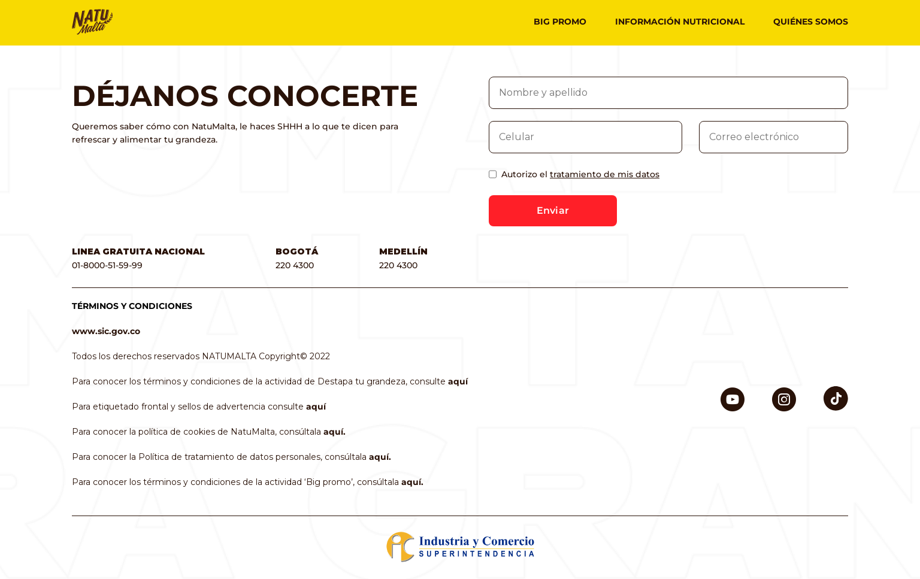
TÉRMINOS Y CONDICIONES (132, 306)
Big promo (560, 21)
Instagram (784, 393)
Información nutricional (680, 21)
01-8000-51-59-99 (107, 265)
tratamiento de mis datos (604, 174)
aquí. (334, 431)
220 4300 (295, 265)
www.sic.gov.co (106, 331)
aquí (458, 381)
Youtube (733, 393)
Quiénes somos (810, 21)
